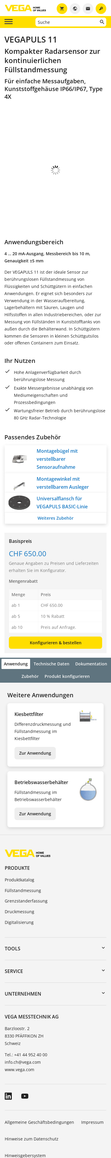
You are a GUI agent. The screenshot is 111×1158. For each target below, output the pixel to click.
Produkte (17, 835)
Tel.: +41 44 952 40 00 (26, 1021)
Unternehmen (23, 961)
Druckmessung (19, 878)
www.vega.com (19, 1036)
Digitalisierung (19, 889)
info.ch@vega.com (23, 1029)
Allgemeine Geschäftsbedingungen (39, 1089)
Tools (12, 915)
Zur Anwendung (35, 720)
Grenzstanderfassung (26, 868)
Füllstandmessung (23, 857)
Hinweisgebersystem (25, 1122)
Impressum (92, 1089)
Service (14, 938)
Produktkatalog (19, 847)
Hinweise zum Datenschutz (31, 1106)
